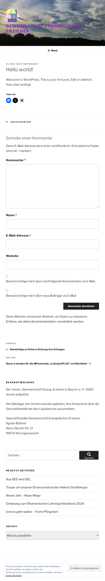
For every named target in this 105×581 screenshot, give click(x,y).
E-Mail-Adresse (18, 235)
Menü (52, 50)
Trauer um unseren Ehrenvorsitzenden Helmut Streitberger (47, 487)
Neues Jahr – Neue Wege (23, 495)
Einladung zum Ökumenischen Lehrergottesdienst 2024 (45, 503)
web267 (34, 64)
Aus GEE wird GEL (18, 479)
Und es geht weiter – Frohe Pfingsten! (32, 511)
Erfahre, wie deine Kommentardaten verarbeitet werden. (45, 321)
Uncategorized (21, 122)
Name (11, 215)
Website (12, 256)
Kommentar (16, 160)
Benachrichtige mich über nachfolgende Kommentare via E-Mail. (51, 281)
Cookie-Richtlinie (14, 575)
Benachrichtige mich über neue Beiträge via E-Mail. (41, 295)
